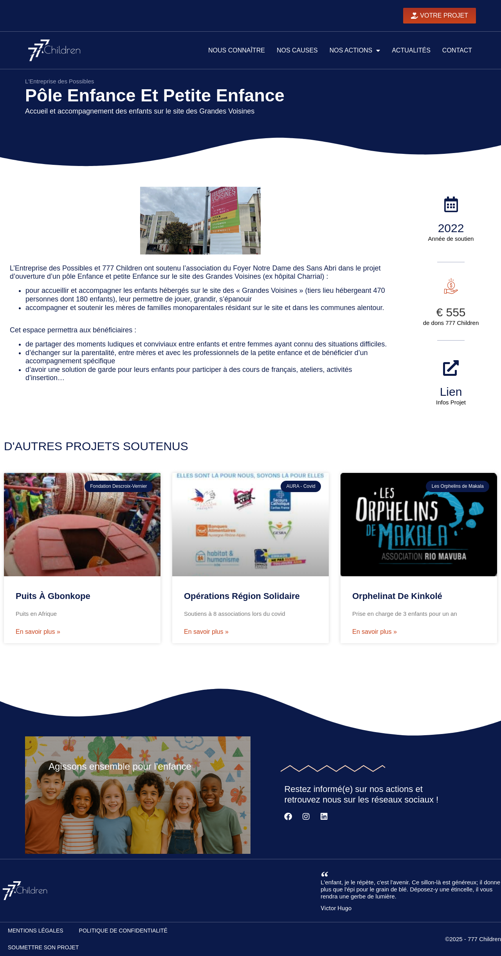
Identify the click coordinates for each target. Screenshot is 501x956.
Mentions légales (35, 930)
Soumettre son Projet (43, 947)
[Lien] (451, 368)
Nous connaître (236, 50)
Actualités (411, 50)
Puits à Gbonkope (53, 596)
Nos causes (297, 50)
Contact (457, 50)
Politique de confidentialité (123, 930)
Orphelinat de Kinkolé (397, 596)
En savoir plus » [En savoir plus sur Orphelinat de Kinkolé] (374, 631)
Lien (451, 391)
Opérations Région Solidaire (242, 596)
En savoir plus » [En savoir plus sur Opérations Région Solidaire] (206, 631)
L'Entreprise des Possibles (59, 81)
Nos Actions (355, 50)
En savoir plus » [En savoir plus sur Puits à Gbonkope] (38, 631)
